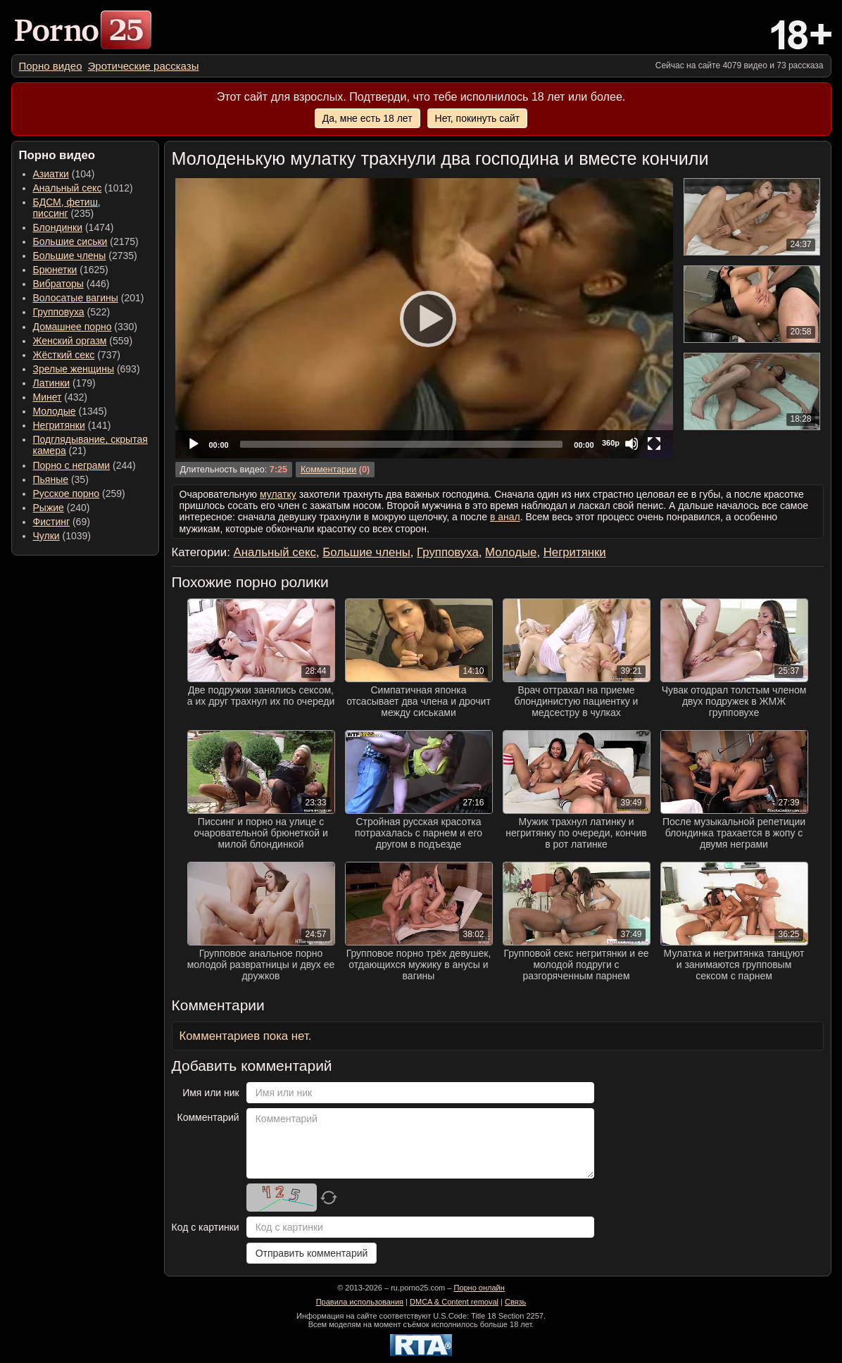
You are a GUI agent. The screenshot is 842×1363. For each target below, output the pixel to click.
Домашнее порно (72, 326)
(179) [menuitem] (64, 383)
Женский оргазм (70, 340)
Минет (47, 397)
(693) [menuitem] (86, 369)
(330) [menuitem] (85, 326)
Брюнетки (55, 269)
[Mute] (631, 443)
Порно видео (50, 66)
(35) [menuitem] (61, 479)
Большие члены (69, 255)
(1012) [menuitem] (83, 188)
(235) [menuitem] (67, 207)
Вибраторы (58, 283)
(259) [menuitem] (79, 493)
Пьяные (51, 479)
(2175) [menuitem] (86, 241)
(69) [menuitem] (61, 521)
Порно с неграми (72, 465)
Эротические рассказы (143, 66)
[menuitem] (50, 66)
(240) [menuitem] (61, 507)
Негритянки (59, 425)
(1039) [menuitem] (62, 535)
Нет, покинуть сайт (477, 118)
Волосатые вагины (75, 297)
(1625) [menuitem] (70, 269)
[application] (424, 318)
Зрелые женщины (74, 369)
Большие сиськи (70, 241)
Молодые (54, 411)
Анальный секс (67, 188)
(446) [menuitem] (71, 283)
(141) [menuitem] (72, 425)
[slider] (401, 444)
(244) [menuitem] (84, 465)
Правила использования (359, 1302)
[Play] (424, 318)
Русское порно (66, 493)
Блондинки (58, 227)
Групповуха (58, 312)
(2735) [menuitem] (85, 255)
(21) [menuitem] (90, 445)
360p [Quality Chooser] (611, 443)
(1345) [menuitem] (70, 411)
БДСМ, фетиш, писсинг (67, 207)
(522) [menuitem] (72, 312)
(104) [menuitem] (64, 174)
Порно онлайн (478, 1287)
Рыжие (48, 507)
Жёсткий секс (64, 354)
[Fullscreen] (654, 443)
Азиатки (51, 174)
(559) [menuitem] (83, 340)
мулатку (278, 494)
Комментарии (328, 470)
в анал (505, 516)
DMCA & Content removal (454, 1302)
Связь (515, 1302)
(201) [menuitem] (88, 297)
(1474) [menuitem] (73, 227)
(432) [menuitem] (60, 397)
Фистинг (51, 521)
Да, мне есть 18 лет (367, 118)
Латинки (51, 383)
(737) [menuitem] (76, 354)
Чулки (46, 535)
